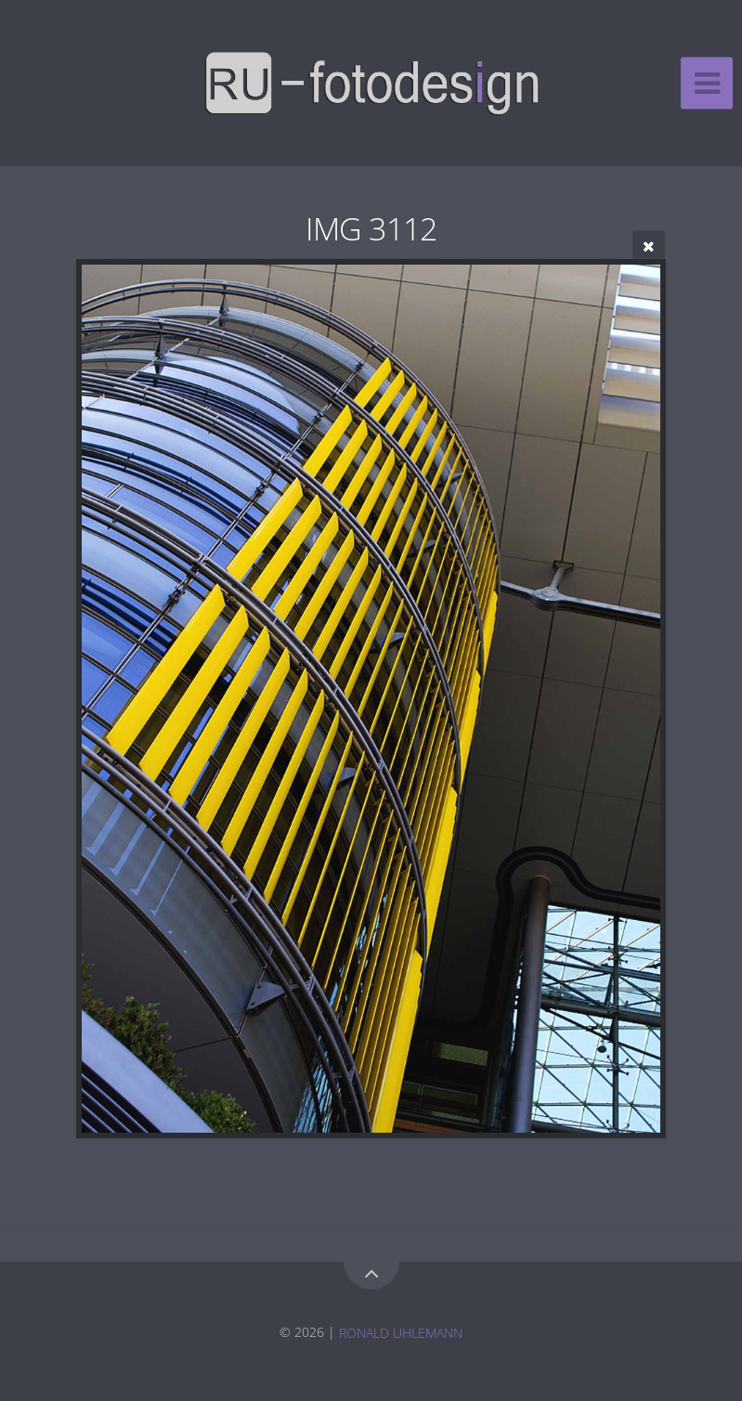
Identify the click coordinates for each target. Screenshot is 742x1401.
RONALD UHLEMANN (400, 1332)
